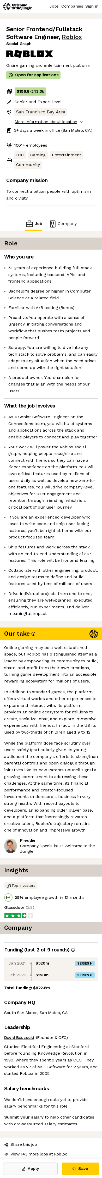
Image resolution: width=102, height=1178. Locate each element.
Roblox (72, 37)
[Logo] (17, 6)
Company (63, 223)
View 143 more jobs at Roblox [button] (35, 1154)
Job (33, 223)
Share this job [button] (20, 1144)
